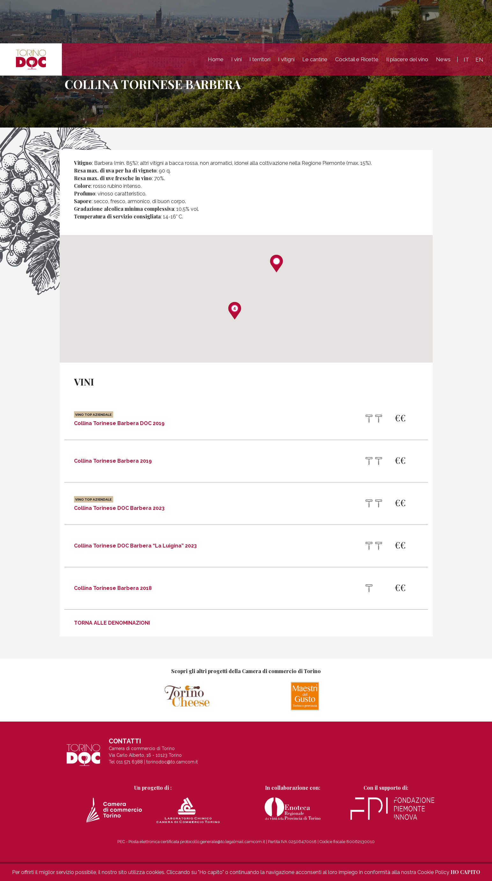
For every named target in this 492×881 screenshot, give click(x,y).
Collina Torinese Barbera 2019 (113, 461)
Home (216, 60)
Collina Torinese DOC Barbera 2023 (119, 503)
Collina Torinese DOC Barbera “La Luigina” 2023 (135, 545)
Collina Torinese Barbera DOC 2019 (119, 418)
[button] (276, 263)
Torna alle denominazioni (112, 623)
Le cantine (314, 60)
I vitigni (286, 60)
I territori (259, 60)
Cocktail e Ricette (356, 60)
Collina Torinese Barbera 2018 (113, 588)
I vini (236, 60)
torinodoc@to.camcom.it (172, 767)
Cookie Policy (433, 872)
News (443, 60)
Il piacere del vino (407, 60)
